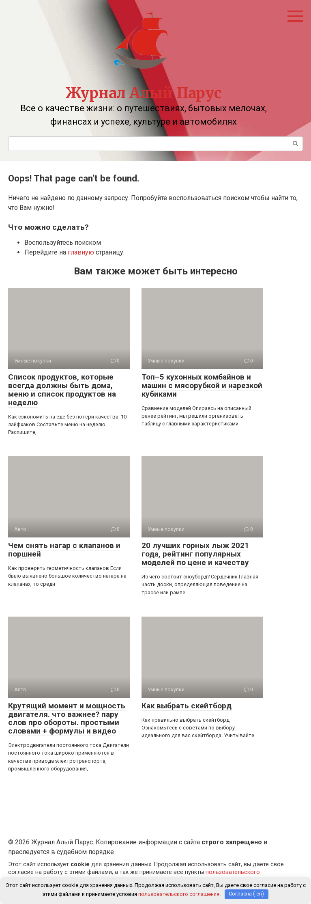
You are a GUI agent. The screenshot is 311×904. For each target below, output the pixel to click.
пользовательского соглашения (178, 894)
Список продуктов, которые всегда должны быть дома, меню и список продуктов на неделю (62, 389)
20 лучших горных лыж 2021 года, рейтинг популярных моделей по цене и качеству (195, 554)
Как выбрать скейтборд (187, 705)
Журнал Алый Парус (143, 93)
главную (81, 252)
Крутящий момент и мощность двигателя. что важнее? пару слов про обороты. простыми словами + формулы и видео (66, 718)
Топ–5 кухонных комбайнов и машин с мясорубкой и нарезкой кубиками (202, 385)
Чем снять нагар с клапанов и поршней (64, 550)
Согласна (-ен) (246, 894)
